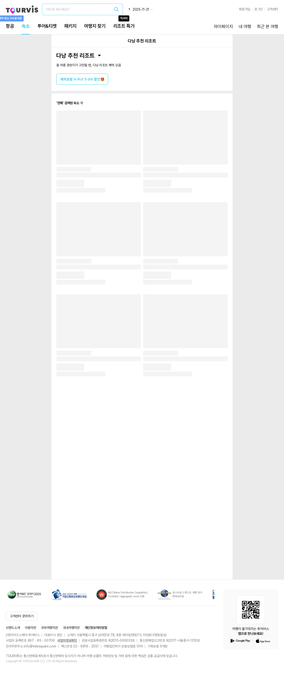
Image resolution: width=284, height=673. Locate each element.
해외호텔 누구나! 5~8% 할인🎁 (82, 79)
